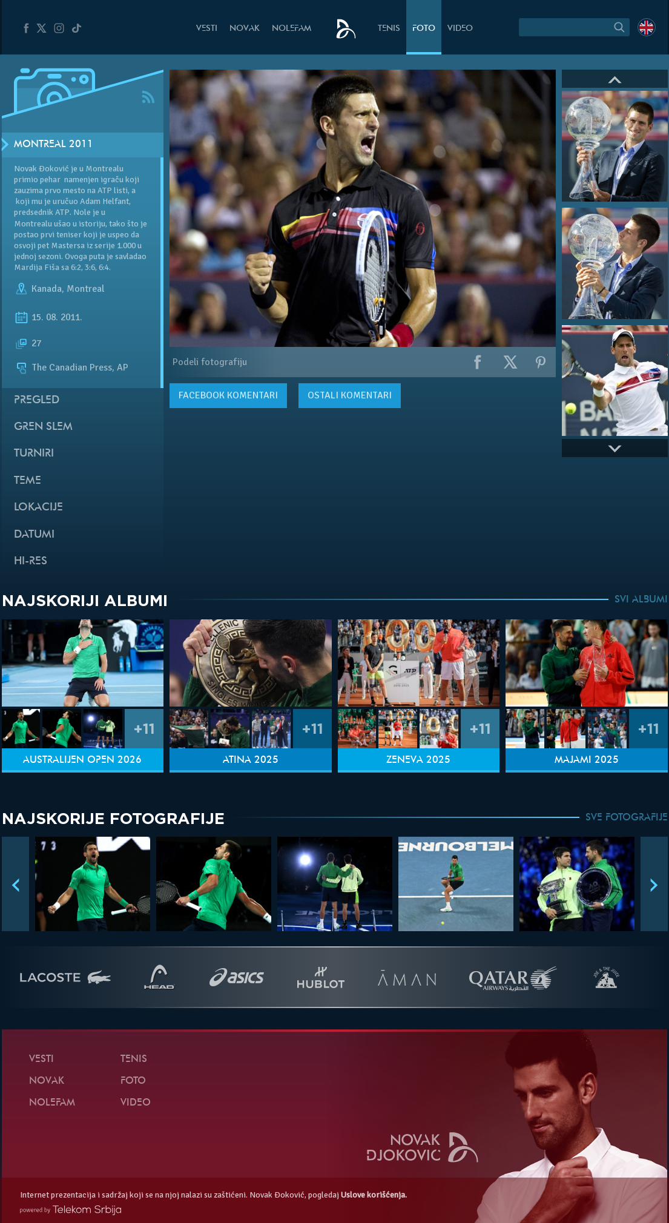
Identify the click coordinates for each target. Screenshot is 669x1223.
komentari (228, 395)
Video (460, 28)
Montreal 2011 (53, 145)
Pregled (36, 400)
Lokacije (38, 507)
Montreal (85, 289)
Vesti (206, 28)
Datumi (34, 535)
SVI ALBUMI (641, 600)
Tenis (389, 28)
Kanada (46, 289)
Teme (27, 481)
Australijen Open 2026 (82, 760)
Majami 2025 (587, 760)
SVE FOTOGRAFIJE (626, 818)
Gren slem (43, 427)
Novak (244, 28)
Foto (423, 28)
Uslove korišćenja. (374, 1195)
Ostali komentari (350, 395)
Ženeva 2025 (418, 760)
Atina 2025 (250, 760)
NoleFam (291, 28)
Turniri (34, 454)
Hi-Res (30, 561)
